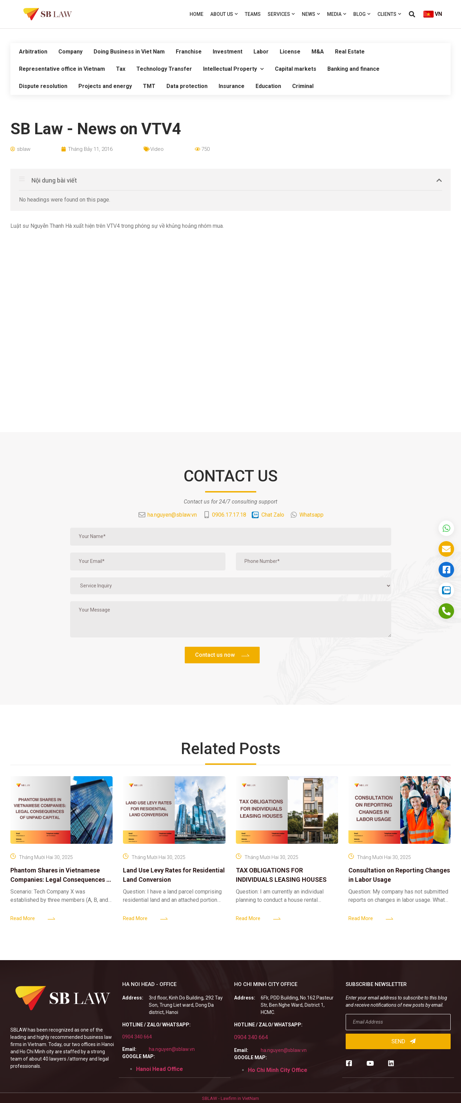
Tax (120, 69)
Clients (389, 14)
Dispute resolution (43, 86)
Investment (227, 51)
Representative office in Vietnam (62, 69)
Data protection (187, 86)
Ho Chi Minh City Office (277, 1070)
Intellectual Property (233, 69)
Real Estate (350, 51)
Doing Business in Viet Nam (129, 51)
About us (224, 14)
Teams (253, 14)
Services (281, 14)
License (290, 51)
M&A (317, 51)
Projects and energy (105, 86)
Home (196, 14)
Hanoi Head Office (159, 1069)
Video (157, 149)
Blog (362, 14)
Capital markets (295, 69)
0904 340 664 (137, 1036)
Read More (22, 918)
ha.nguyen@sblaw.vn (172, 1049)
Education (268, 86)
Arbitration (33, 51)
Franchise (189, 51)
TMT (149, 86)
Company (70, 51)
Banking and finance (353, 69)
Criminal (303, 86)
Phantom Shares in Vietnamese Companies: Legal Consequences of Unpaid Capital (61, 879)
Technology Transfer (164, 69)
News (311, 14)
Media (336, 14)
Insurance (231, 86)
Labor (261, 51)
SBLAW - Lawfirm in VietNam (230, 1098)
